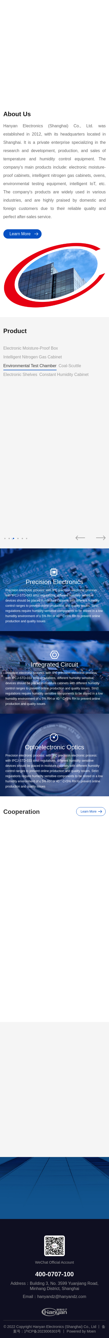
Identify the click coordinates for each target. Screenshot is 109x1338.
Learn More (20, 234)
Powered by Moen (81, 1331)
